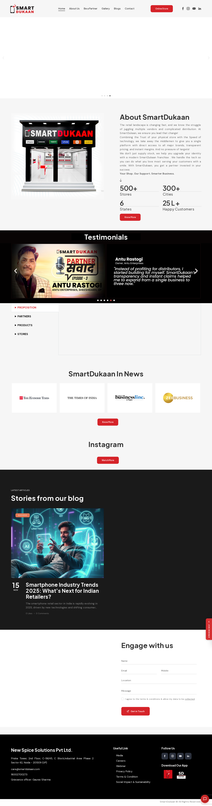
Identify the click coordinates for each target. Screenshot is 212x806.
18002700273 (19, 774)
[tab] (35, 307)
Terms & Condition (127, 776)
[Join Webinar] (209, 629)
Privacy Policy (124, 771)
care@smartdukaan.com (25, 769)
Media (119, 755)
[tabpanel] (130, 329)
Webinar (121, 766)
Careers (120, 760)
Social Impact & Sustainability (133, 782)
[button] (3, 58)
